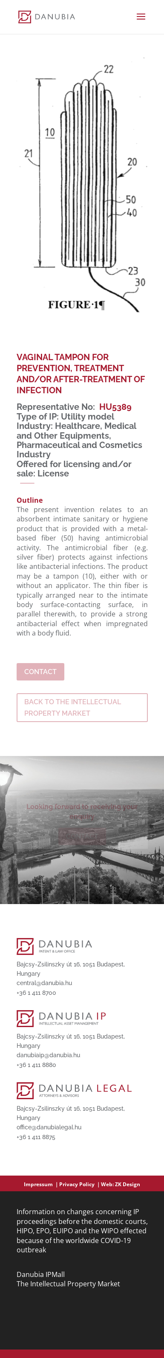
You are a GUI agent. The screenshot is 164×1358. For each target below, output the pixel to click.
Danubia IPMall (41, 1274)
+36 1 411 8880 (36, 1064)
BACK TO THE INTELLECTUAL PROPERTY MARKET (72, 707)
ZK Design (127, 1184)
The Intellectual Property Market (68, 1283)
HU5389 (115, 407)
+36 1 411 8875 (36, 1137)
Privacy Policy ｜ (80, 1184)
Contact (40, 672)
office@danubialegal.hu (49, 1127)
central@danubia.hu (44, 983)
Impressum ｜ (41, 1184)
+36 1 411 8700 (36, 992)
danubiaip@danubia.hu (48, 1055)
